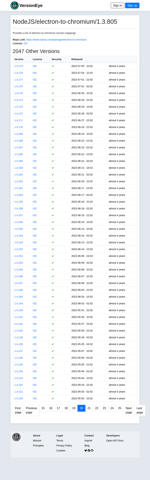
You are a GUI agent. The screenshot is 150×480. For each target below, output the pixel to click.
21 (89, 408)
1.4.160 (18, 194)
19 (73, 408)
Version (18, 59)
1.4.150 (18, 262)
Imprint (88, 440)
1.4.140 (18, 330)
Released (76, 59)
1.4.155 (18, 228)
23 (104, 408)
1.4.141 (18, 323)
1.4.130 (18, 398)
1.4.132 (18, 384)
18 (66, 408)
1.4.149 (18, 269)
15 (43, 408)
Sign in (117, 5)
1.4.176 (18, 86)
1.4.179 (18, 66)
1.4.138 (18, 344)
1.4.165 (18, 161)
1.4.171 (18, 120)
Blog (86, 445)
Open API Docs (115, 440)
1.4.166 (18, 154)
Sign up (132, 5)
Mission (37, 440)
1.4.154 (18, 235)
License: (18, 43)
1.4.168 (18, 140)
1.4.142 (18, 317)
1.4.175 (18, 93)
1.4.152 (18, 249)
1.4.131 (18, 391)
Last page (140, 410)
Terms (59, 440)
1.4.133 (18, 378)
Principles (38, 445)
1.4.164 (18, 167)
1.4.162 (18, 181)
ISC (26, 43)
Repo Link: (19, 39)
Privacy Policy (64, 445)
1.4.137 (18, 351)
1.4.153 (18, 242)
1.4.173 (18, 106)
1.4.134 (18, 371)
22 (96, 408)
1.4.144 (18, 303)
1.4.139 (18, 337)
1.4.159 (18, 201)
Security (57, 59)
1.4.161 (18, 188)
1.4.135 (18, 364)
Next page (129, 410)
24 (112, 408)
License (37, 59)
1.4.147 (18, 283)
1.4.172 (18, 113)
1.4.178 (18, 72)
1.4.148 (18, 276)
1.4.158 (18, 208)
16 (50, 408)
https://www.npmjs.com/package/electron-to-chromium (56, 39)
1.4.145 (18, 296)
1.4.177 (18, 79)
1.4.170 (18, 127)
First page (18, 410)
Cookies (61, 450)
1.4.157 (18, 215)
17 (58, 408)
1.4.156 (18, 222)
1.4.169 (18, 133)
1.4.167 (18, 147)
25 (119, 408)
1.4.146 (18, 289)
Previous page (31, 410)
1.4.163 (18, 174)
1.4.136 (18, 357)
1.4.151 (18, 256)
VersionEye (30, 5)
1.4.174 (18, 100)
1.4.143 (18, 310)
